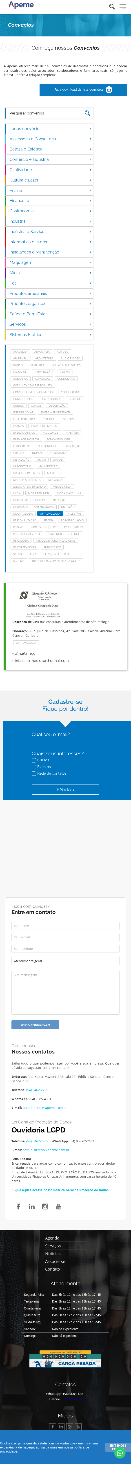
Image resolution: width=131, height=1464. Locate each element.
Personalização (24, 520)
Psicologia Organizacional (55, 540)
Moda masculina (69, 493)
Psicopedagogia (24, 547)
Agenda (52, 1238)
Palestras (74, 513)
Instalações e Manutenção (51, 252)
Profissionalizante (27, 534)
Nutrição (68, 507)
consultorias (23, 399)
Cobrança (20, 378)
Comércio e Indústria (51, 159)
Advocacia (42, 351)
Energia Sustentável (56, 412)
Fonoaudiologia (59, 439)
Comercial (42, 378)
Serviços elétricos (57, 554)
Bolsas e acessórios (66, 365)
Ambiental (20, 358)
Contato (52, 1269)
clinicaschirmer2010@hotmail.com (40, 661)
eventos (68, 419)
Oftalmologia (50, 513)
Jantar (41, 459)
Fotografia (21, 446)
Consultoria (70, 392)
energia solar (23, 412)
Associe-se (55, 1261)
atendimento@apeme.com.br (45, 1107)
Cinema (65, 372)
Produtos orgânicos (51, 303)
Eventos (42, 767)
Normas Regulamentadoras (33, 507)
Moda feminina (39, 493)
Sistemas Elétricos (51, 334)
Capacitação (44, 372)
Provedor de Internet (63, 534)
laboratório (22, 466)
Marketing (54, 473)
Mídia (51, 272)
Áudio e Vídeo (70, 358)
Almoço (62, 351)
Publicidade (52, 547)
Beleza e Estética (51, 149)
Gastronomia (51, 211)
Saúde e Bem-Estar (51, 314)
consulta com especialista (32, 385)
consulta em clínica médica (33, 392)
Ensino (51, 190)
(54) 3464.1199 (23, 654)
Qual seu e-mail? (51, 734)
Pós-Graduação (72, 520)
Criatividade (51, 169)
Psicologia (21, 540)
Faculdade (50, 432)
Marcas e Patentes (26, 473)
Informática (58, 453)
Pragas (18, 527)
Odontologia (23, 513)
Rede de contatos (50, 773)
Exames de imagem (44, 426)
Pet (51, 283)
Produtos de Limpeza (68, 527)
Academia (20, 351)
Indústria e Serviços (51, 231)
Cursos (41, 760)
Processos (38, 527)
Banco (18, 365)
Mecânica (55, 480)
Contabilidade (50, 399)
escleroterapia (24, 419)
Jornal (57, 459)
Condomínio (66, 378)
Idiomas (37, 453)
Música (40, 500)
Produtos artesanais (51, 293)
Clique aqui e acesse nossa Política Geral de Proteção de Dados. (60, 1190)
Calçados (20, 372)
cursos (18, 405)
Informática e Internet (51, 242)
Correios (75, 399)
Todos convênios (51, 128)
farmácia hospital (26, 439)
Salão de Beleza (24, 554)
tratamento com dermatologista (56, 561)
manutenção (48, 466)
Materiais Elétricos (27, 480)
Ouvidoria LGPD (38, 1130)
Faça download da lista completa (83, 89)
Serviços (51, 324)
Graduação (71, 446)
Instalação (21, 459)
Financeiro (51, 200)
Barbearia (37, 365)
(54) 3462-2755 (37, 1090)
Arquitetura (44, 358)
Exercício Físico (24, 432)
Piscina (49, 520)
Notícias (53, 1253)
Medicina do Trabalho (29, 486)
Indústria (51, 221)
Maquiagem (51, 262)
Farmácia (72, 432)
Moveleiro (20, 500)
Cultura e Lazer (51, 180)
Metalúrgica (62, 486)
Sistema (18, 561)
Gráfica (18, 453)
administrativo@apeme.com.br (46, 1150)
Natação (59, 500)
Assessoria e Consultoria (51, 139)
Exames (18, 426)
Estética (48, 419)
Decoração (57, 405)
